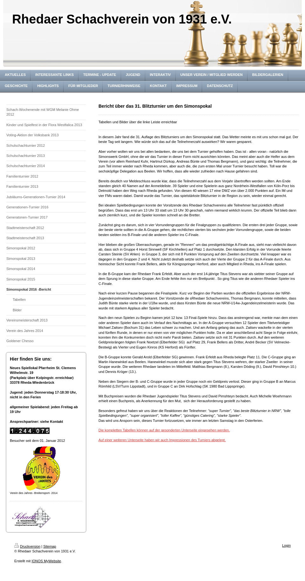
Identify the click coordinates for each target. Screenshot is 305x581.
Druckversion (27, 546)
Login (286, 545)
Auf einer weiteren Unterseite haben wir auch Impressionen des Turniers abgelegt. (162, 440)
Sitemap (49, 546)
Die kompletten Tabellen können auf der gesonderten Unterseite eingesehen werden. (164, 430)
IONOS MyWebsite (46, 561)
